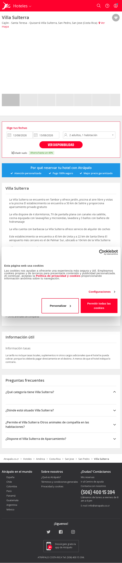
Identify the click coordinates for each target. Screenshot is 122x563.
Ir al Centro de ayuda (92, 481)
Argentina (11, 504)
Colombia (11, 486)
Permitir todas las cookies (99, 305)
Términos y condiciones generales (59, 481)
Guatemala (12, 500)
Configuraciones (100, 291)
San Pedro (84, 459)
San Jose (69, 459)
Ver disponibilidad (61, 144)
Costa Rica (55, 459)
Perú (9, 491)
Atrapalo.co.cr (11, 459)
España (10, 477)
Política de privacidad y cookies (58, 275)
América (40, 459)
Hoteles (27, 459)
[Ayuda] (107, 6)
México (10, 509)
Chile (9, 481)
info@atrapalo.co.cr (99, 505)
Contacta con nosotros (93, 486)
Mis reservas (87, 477)
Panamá (10, 495)
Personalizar (60, 305)
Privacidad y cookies (52, 486)
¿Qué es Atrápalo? (51, 477)
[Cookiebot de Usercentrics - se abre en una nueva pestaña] (102, 252)
